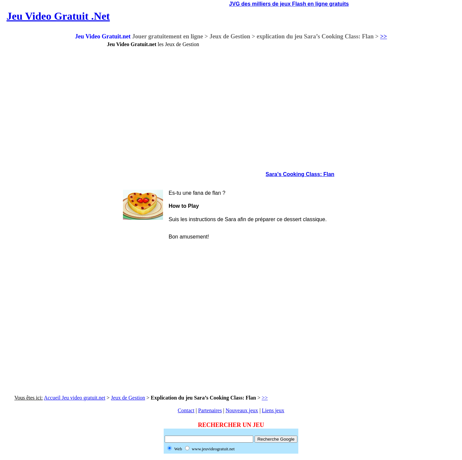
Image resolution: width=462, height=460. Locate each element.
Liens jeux (273, 410)
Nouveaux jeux (241, 410)
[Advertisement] (46, 141)
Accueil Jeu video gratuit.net (74, 398)
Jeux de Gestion (128, 398)
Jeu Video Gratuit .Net (58, 16)
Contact (186, 410)
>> (383, 36)
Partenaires (210, 410)
